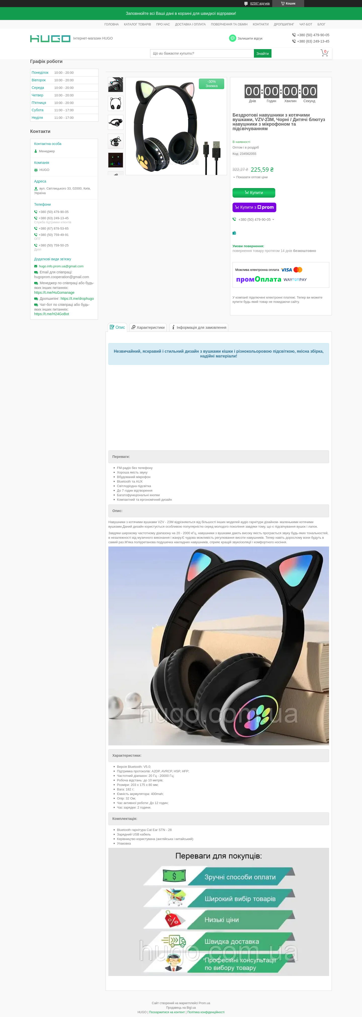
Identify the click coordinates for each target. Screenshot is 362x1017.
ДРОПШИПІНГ (284, 24)
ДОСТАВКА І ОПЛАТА (190, 24)
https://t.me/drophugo (77, 299)
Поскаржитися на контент (167, 1012)
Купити (256, 193)
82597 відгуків (260, 3)
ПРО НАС (163, 24)
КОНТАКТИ (261, 24)
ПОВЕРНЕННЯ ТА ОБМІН (229, 24)
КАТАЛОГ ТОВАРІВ (137, 24)
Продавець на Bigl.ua (181, 1007)
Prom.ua (204, 1003)
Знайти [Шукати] (262, 53)
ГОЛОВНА (111, 24)
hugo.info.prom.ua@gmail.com (61, 266)
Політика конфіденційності (205, 1012)
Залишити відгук (250, 38)
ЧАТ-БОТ (305, 24)
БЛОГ (322, 24)
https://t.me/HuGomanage (54, 292)
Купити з (257, 207)
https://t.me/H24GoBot (51, 314)
